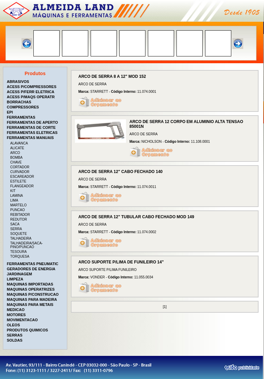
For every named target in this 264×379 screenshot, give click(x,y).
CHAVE (16, 162)
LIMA (14, 200)
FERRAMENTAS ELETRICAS (32, 133)
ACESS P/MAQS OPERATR (31, 97)
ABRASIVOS (18, 82)
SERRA (16, 229)
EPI (10, 112)
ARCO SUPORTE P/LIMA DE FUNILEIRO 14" (121, 262)
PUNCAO (17, 210)
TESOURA (18, 252)
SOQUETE (18, 234)
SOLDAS (14, 340)
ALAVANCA (19, 143)
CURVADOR (19, 172)
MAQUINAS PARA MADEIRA (32, 299)
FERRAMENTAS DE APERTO (32, 122)
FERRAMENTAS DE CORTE (31, 127)
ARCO (15, 153)
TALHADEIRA (20, 238)
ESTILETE (18, 181)
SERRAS (14, 335)
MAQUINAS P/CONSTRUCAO (33, 294)
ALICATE (17, 148)
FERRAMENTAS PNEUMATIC (32, 264)
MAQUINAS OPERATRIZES (31, 289)
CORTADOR (19, 167)
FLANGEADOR (22, 186)
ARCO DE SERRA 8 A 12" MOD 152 (112, 76)
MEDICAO (16, 310)
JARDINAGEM (19, 274)
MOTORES (16, 315)
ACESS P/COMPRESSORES (31, 87)
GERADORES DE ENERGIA (31, 269)
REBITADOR (20, 215)
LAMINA (16, 195)
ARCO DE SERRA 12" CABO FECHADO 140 (120, 171)
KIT (13, 191)
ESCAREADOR (22, 176)
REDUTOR (18, 219)
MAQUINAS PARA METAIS (30, 305)
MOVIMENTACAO (22, 320)
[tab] (36, 82)
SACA (14, 224)
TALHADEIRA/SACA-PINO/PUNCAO (26, 245)
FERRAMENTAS (21, 117)
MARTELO (18, 205)
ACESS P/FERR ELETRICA (30, 92)
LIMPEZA (15, 279)
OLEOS (13, 325)
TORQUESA (19, 256)
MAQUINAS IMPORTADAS (30, 284)
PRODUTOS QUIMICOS (27, 330)
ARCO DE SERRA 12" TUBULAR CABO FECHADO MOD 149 (136, 216)
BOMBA (16, 157)
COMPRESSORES (23, 107)
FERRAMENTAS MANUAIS (30, 138)
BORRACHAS (19, 102)
